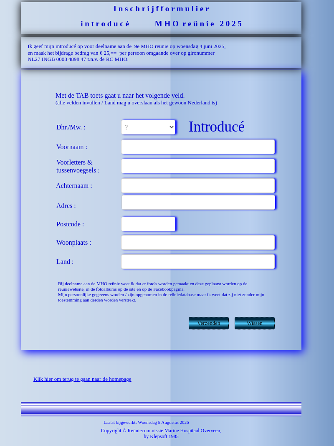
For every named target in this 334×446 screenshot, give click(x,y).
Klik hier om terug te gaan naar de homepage (82, 379)
